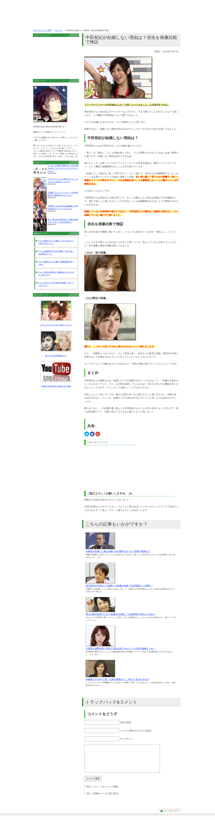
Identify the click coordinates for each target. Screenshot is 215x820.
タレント (58, 30)
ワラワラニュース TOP (42, 30)
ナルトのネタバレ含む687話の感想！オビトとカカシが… (55, 284)
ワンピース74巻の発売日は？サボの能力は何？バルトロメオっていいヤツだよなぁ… (62, 168)
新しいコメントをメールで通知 (102, 786)
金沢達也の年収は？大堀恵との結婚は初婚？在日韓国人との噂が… (119, 585)
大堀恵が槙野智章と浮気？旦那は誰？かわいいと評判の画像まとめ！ (120, 648)
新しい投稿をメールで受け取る (102, 793)
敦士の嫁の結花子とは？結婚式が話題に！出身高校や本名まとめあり (120, 614)
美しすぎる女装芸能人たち (56, 356)
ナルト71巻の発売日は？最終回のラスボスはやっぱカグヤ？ (56, 273)
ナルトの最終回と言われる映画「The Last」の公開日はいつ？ (56, 252)
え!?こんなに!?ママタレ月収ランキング (56, 325)
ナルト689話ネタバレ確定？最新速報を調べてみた (55, 263)
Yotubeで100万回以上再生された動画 (56, 386)
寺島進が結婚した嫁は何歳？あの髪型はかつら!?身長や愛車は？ (118, 551)
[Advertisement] (109, 468)
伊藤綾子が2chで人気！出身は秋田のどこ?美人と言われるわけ (117, 679)
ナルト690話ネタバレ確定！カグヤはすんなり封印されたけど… (55, 242)
